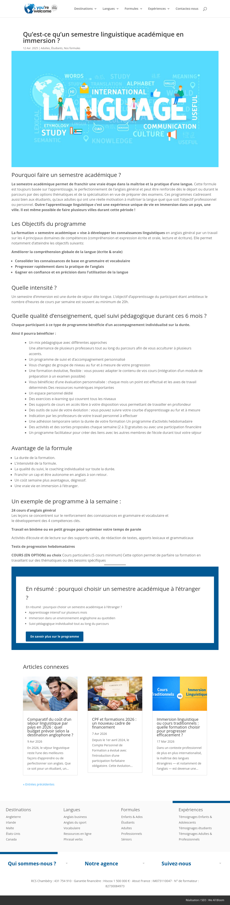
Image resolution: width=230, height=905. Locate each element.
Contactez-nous (187, 9)
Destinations (83, 9)
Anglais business (75, 817)
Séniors (126, 839)
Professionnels (131, 834)
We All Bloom (216, 900)
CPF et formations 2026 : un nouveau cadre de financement (114, 723)
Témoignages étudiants (195, 828)
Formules (131, 9)
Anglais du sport (75, 822)
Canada (11, 839)
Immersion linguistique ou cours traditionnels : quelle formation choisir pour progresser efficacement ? (178, 727)
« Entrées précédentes (38, 784)
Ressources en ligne (78, 834)
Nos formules (72, 48)
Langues (109, 9)
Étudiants (57, 48)
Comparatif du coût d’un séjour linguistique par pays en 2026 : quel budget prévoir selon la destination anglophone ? (50, 727)
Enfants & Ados (132, 817)
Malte (10, 828)
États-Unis (13, 834)
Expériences (157, 9)
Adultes (45, 48)
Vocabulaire (72, 828)
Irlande (11, 822)
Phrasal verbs (73, 839)
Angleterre (13, 817)
